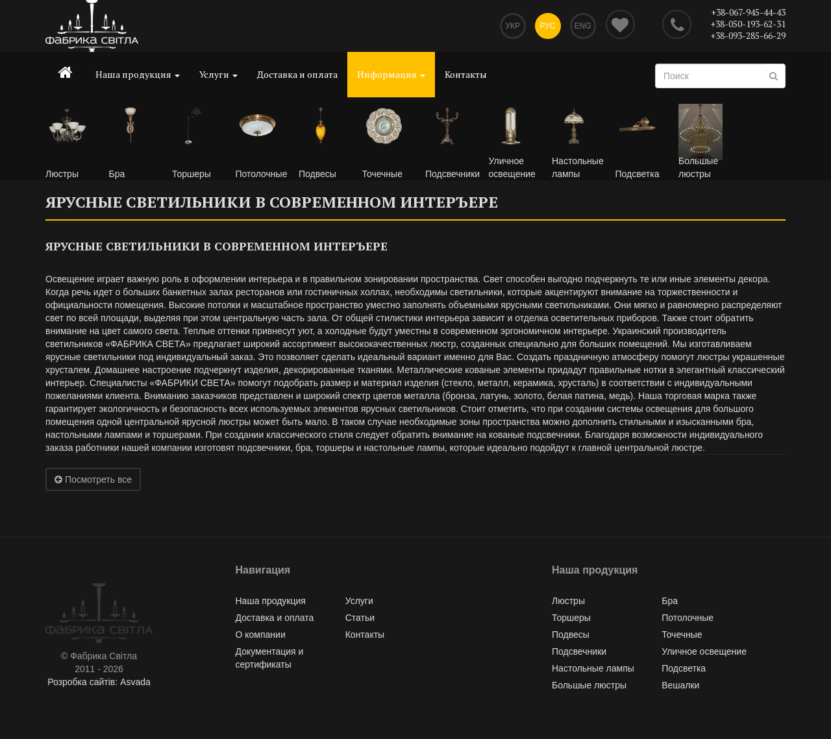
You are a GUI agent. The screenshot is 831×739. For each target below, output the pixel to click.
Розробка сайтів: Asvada (99, 682)
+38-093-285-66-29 (748, 35)
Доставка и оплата (297, 74)
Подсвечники (579, 651)
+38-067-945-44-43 (748, 12)
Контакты (466, 74)
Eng (582, 25)
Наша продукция (137, 74)
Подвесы (570, 634)
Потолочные (687, 617)
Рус (548, 25)
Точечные (682, 634)
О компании (261, 634)
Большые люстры (589, 685)
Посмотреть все (93, 479)
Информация (391, 74)
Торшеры (571, 617)
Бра (670, 601)
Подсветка (684, 668)
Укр (512, 25)
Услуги (218, 74)
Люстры (568, 601)
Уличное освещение (704, 651)
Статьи (360, 617)
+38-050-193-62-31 (748, 24)
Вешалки (680, 685)
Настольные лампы (593, 668)
